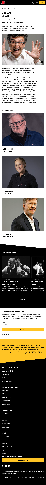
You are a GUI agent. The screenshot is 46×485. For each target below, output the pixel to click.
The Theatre (5, 413)
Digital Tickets (5, 427)
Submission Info (6, 400)
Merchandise (5, 378)
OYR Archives (5, 374)
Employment (5, 450)
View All (23, 299)
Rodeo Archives (6, 404)
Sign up (23, 329)
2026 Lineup (5, 390)
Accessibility (5, 420)
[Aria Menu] (37, 2)
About (3, 9)
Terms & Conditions (29, 477)
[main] (23, 156)
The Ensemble (10, 9)
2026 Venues (5, 394)
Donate (42, 2)
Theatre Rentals (6, 423)
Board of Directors (7, 446)
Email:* (4, 322)
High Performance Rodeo (10, 387)
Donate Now (23, 460)
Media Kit (4, 453)
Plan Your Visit (7, 410)
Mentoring (4, 443)
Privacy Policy (40, 477)
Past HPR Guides (6, 397)
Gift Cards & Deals (7, 381)
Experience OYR (7, 371)
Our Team (4, 440)
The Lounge (5, 417)
